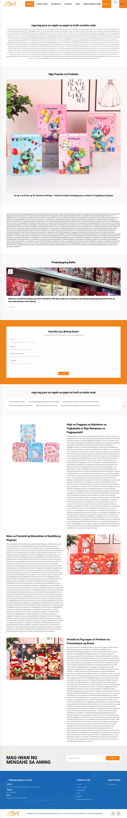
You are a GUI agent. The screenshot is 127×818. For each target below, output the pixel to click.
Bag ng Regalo (112, 784)
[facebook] (113, 813)
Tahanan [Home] (30, 4)
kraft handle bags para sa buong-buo (21, 405)
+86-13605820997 (11, 792)
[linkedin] (118, 813)
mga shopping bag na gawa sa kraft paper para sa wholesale (80, 405)
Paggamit (79, 796)
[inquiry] (125, 402)
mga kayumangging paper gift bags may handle (44, 402)
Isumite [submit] (63, 373)
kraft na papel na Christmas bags (46, 405)
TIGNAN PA (11, 307)
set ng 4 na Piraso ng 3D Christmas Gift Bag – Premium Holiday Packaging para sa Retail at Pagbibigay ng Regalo (63, 195)
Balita (78, 4)
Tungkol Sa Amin (41, 4)
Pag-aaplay (68, 4)
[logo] (9, 4)
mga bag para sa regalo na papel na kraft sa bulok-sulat (80, 402)
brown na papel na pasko (17, 402)
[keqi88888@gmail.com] (21, 798)
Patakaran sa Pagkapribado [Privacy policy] (95, 813)
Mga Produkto (56, 4)
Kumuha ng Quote (106, 4)
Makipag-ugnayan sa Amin (92, 4)
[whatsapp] (125, 406)
